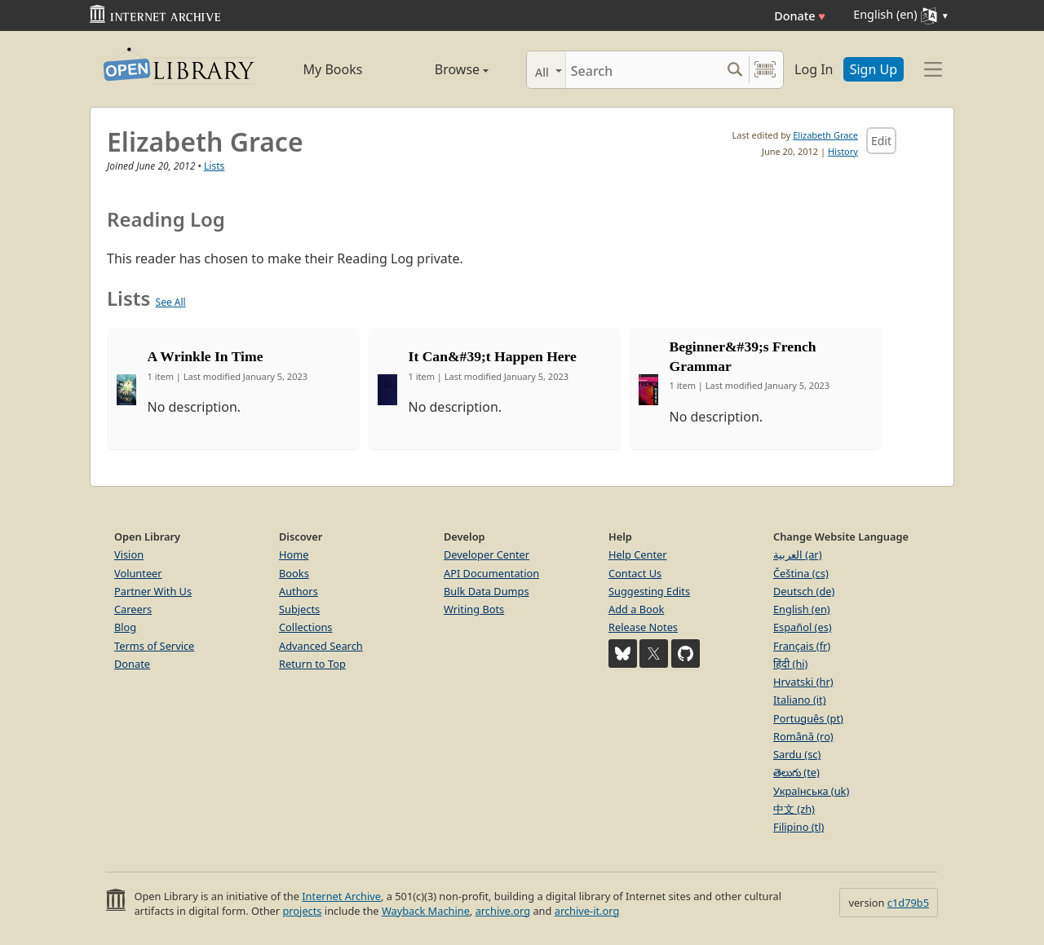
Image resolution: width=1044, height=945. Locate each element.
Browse (443, 69)
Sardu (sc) (797, 754)
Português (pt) (808, 718)
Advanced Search (321, 645)
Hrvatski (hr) (803, 681)
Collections (306, 627)
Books (294, 573)
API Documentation (491, 573)
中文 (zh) (794, 808)
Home (293, 554)
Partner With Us (153, 591)
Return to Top (312, 663)
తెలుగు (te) (796, 772)
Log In (813, 69)
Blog (125, 627)
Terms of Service (154, 645)
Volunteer (138, 573)
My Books (333, 69)
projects (301, 910)
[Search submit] (734, 69)
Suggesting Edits (649, 591)
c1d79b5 (908, 902)
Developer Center (486, 554)
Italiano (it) (799, 699)
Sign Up (873, 69)
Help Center (637, 554)
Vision (129, 554)
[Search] (643, 70)
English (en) (801, 609)
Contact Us (634, 573)
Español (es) (802, 627)
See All (171, 302)
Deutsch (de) (803, 591)
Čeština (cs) (801, 573)
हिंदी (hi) (790, 663)
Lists (214, 166)
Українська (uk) (811, 791)
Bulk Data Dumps (486, 591)
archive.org (503, 910)
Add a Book (636, 609)
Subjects (299, 609)
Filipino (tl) (798, 826)
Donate (799, 16)
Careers (133, 609)
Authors (298, 591)
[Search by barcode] (765, 69)
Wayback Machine (426, 910)
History (843, 151)
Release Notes (643, 627)
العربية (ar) (797, 554)
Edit (881, 140)
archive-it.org (587, 910)
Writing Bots (474, 609)
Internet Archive (341, 896)
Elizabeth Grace (825, 135)
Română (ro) (803, 736)
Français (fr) (801, 645)
